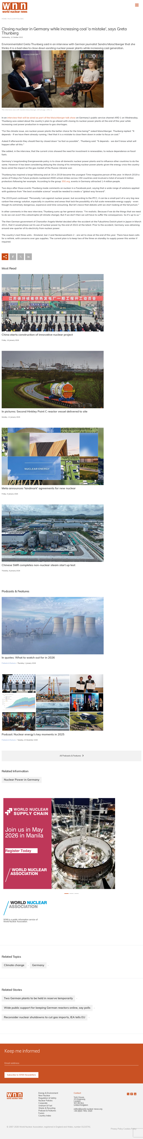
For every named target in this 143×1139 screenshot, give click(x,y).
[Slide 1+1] (71, 893)
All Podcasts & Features (70, 756)
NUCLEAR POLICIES (15, 19)
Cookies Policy (129, 1129)
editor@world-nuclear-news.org (88, 1109)
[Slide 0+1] (66, 893)
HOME (4, 19)
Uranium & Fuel (45, 1106)
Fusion (41, 1113)
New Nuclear (44, 1096)
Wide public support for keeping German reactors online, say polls (47, 1008)
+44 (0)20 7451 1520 (83, 1111)
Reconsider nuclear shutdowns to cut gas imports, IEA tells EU (44, 1017)
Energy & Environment (48, 1093)
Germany (38, 965)
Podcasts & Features (9, 663)
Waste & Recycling (46, 1108)
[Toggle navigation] (137, 5)
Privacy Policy (117, 1129)
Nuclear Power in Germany (21, 780)
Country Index (44, 1116)
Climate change (14, 965)
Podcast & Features (47, 1111)
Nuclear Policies (45, 1101)
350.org (66, 181)
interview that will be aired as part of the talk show (41, 118)
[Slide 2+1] (76, 893)
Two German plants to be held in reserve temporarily (38, 998)
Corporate (42, 1103)
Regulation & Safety (47, 1098)
